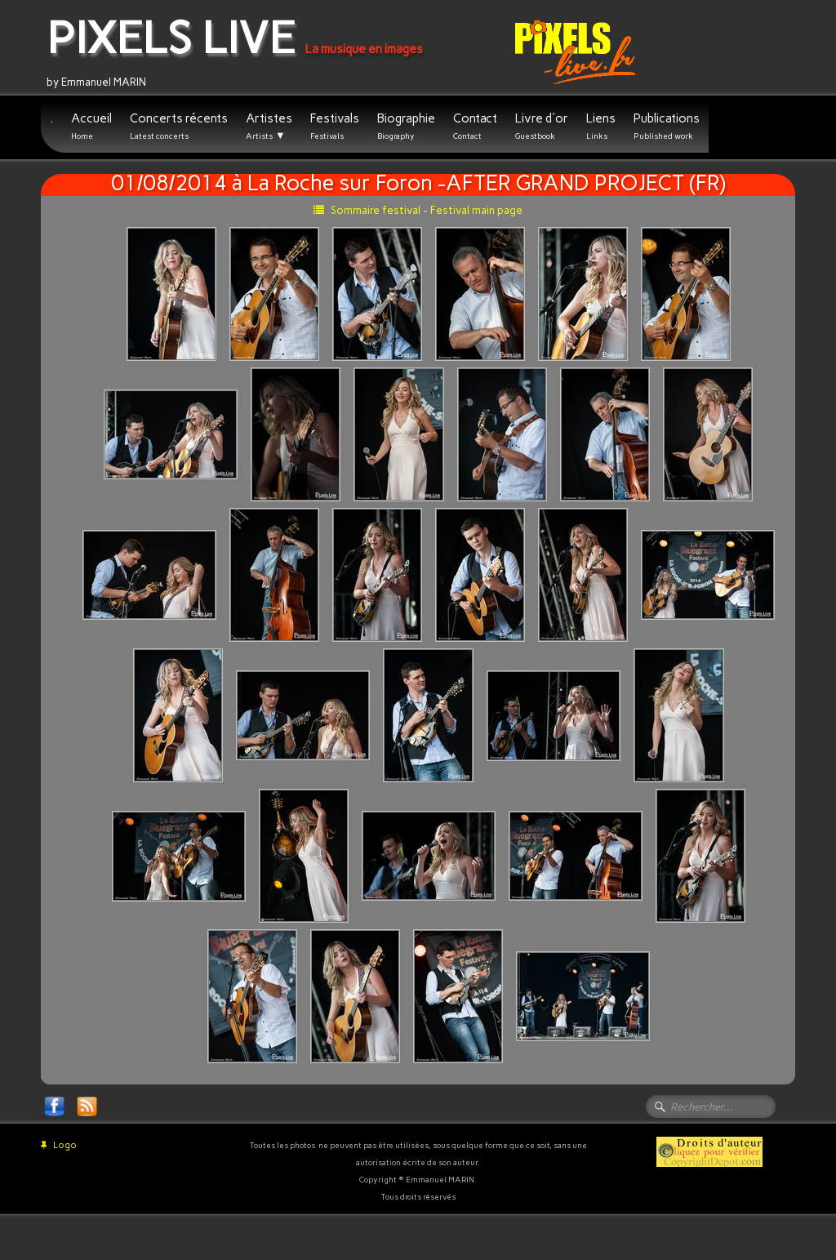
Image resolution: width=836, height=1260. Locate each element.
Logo (59, 1145)
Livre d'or (541, 126)
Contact (475, 126)
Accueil (91, 126)
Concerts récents (179, 126)
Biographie (406, 126)
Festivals (334, 126)
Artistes (269, 126)
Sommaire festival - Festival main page (418, 210)
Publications (667, 126)
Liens (601, 126)
